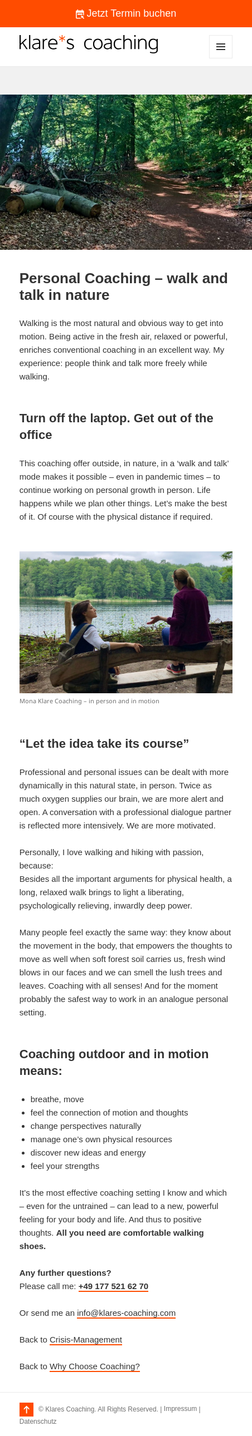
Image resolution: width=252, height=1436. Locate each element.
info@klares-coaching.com (126, 1312)
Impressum (180, 1409)
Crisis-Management (86, 1339)
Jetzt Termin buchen (126, 13)
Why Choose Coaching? (95, 1366)
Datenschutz (38, 1421)
